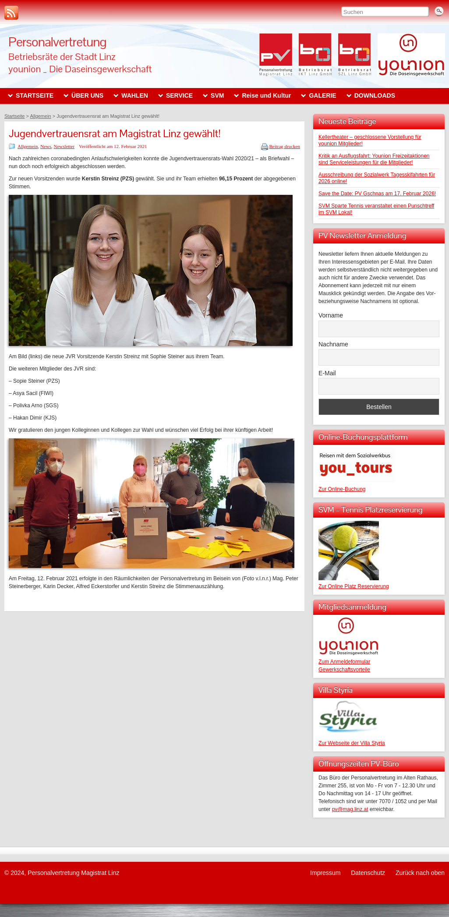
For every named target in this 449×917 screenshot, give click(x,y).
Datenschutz (368, 872)
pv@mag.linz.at (350, 809)
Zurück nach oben (420, 872)
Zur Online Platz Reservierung (353, 586)
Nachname (333, 344)
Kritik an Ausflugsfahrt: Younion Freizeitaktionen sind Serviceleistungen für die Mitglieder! (374, 159)
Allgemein (28, 146)
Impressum (325, 872)
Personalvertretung (57, 41)
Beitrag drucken (284, 146)
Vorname (330, 315)
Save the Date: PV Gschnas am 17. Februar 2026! (377, 193)
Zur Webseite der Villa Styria (351, 743)
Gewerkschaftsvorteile (344, 670)
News (45, 146)
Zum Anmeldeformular (344, 662)
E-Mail (327, 373)
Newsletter (64, 146)
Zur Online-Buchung (341, 489)
